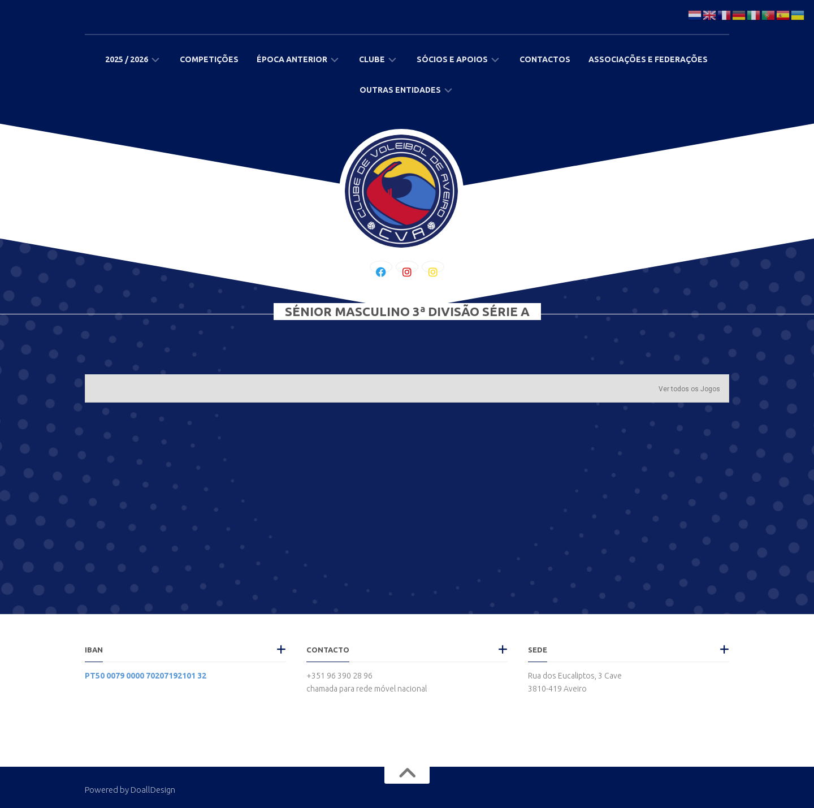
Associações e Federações (648, 59)
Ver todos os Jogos (689, 389)
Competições (209, 59)
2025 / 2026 (126, 59)
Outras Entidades (400, 89)
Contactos (544, 59)
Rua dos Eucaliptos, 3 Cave (575, 675)
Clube (372, 59)
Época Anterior (292, 59)
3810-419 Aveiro (557, 688)
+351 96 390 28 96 (339, 675)
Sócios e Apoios (452, 59)
